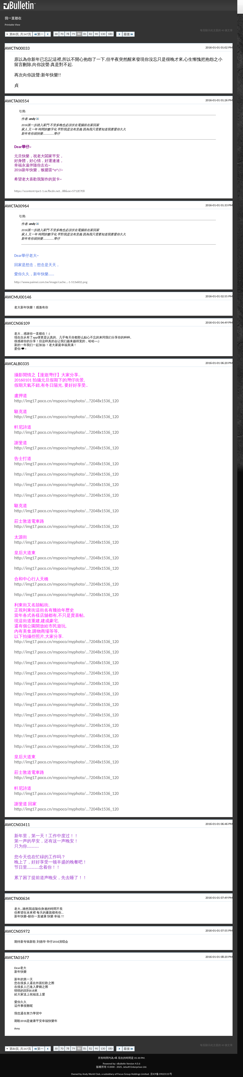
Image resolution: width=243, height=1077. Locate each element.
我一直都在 (13, 18)
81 (84, 34)
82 (90, 34)
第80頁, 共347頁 (20, 34)
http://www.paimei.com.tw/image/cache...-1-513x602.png (50, 282)
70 (61, 34)
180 (110, 34)
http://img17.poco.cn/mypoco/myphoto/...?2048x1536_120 (66, 400)
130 (103, 34)
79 (73, 34)
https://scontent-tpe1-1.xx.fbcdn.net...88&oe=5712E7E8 (49, 191)
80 (79, 34)
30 (56, 34)
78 (67, 34)
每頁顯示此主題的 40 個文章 (216, 30)
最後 (128, 34)
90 (96, 34)
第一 (38, 34)
